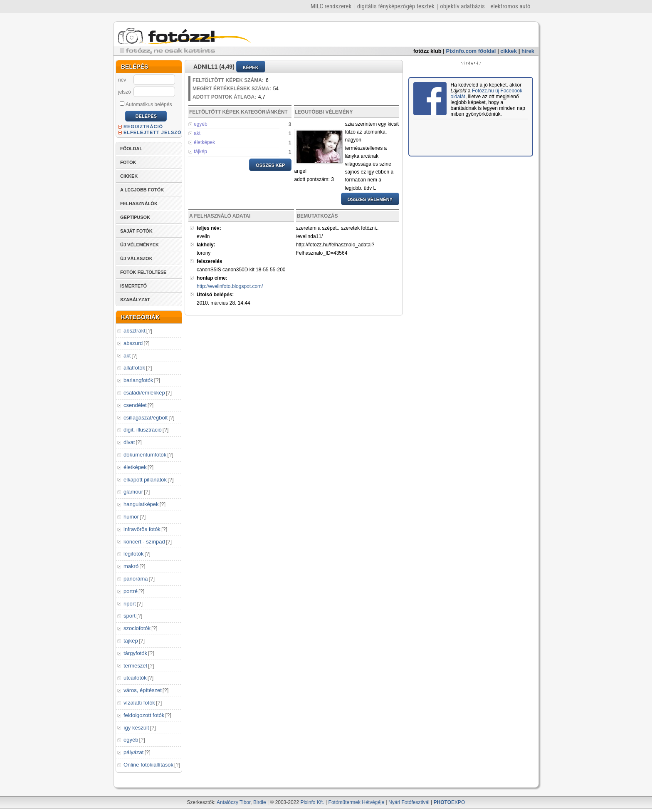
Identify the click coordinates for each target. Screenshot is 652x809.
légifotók (133, 554)
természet (135, 666)
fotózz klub (427, 51)
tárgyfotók (135, 653)
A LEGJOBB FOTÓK (142, 189)
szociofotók (137, 628)
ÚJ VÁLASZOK (136, 258)
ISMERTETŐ (133, 285)
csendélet (135, 405)
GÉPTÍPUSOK (135, 217)
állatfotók (134, 368)
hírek (527, 51)
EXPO (449, 802)
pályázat (133, 752)
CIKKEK (129, 176)
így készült (136, 728)
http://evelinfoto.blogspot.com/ (230, 286)
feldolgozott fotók (143, 715)
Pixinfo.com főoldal (471, 51)
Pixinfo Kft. (312, 802)
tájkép (130, 641)
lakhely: (206, 245)
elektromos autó (510, 6)
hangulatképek (141, 504)
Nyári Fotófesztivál (409, 802)
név (122, 80)
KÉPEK (251, 67)
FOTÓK (128, 162)
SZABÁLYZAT (135, 299)
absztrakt (134, 331)
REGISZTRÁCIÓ (143, 126)
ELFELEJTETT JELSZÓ (152, 132)
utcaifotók (135, 678)
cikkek (508, 51)
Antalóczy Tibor (233, 802)
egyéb (130, 740)
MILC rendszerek (331, 6)
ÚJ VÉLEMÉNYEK (139, 244)
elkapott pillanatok (145, 479)
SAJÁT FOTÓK (136, 230)
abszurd (133, 343)
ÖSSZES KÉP (270, 165)
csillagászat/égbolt (145, 417)
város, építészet (142, 690)
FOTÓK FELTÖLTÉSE (143, 272)
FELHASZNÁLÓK (139, 203)
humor (131, 517)
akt (127, 355)
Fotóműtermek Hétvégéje (356, 802)
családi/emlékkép (144, 393)
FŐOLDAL (131, 148)
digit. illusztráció (142, 430)
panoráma (135, 579)
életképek (135, 467)
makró (130, 566)
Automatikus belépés (146, 104)
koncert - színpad (144, 542)
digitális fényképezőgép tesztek (396, 6)
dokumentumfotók (144, 455)
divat (129, 442)
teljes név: (209, 228)
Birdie (259, 802)
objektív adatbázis (462, 6)
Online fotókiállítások (148, 765)
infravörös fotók (142, 529)
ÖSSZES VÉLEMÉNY (370, 199)
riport (129, 604)
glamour (133, 492)
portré (130, 591)
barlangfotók (138, 380)
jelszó (124, 92)
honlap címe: (212, 278)
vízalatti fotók (139, 703)
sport (129, 616)
